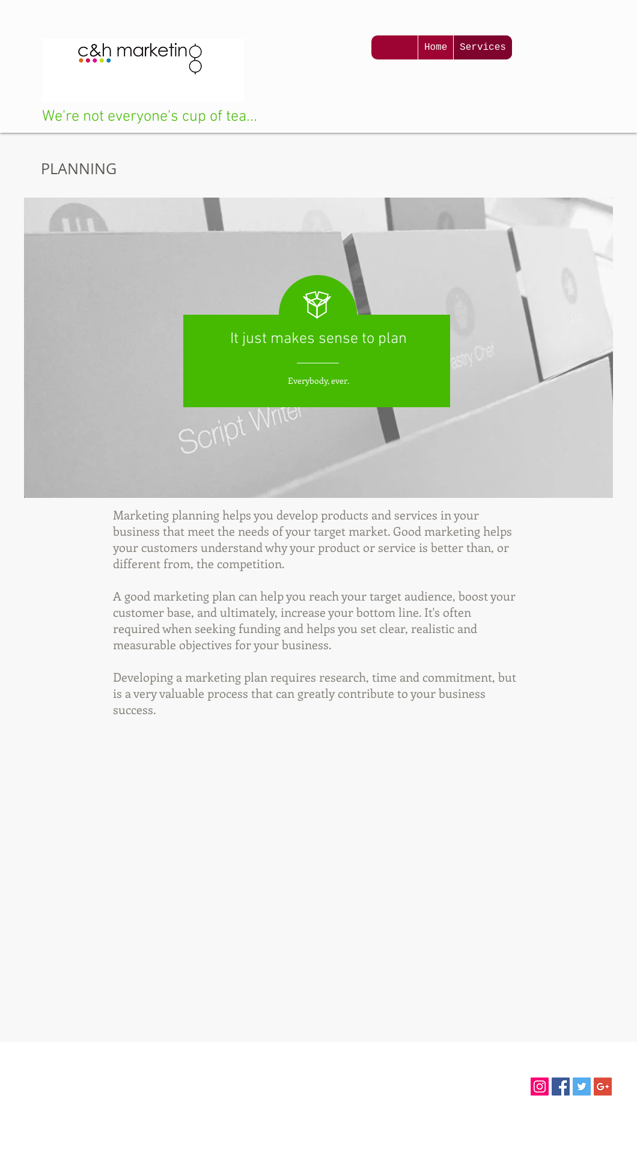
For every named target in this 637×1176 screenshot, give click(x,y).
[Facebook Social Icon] (561, 1086)
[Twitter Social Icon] (582, 1086)
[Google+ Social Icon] (603, 1086)
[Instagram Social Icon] (540, 1086)
